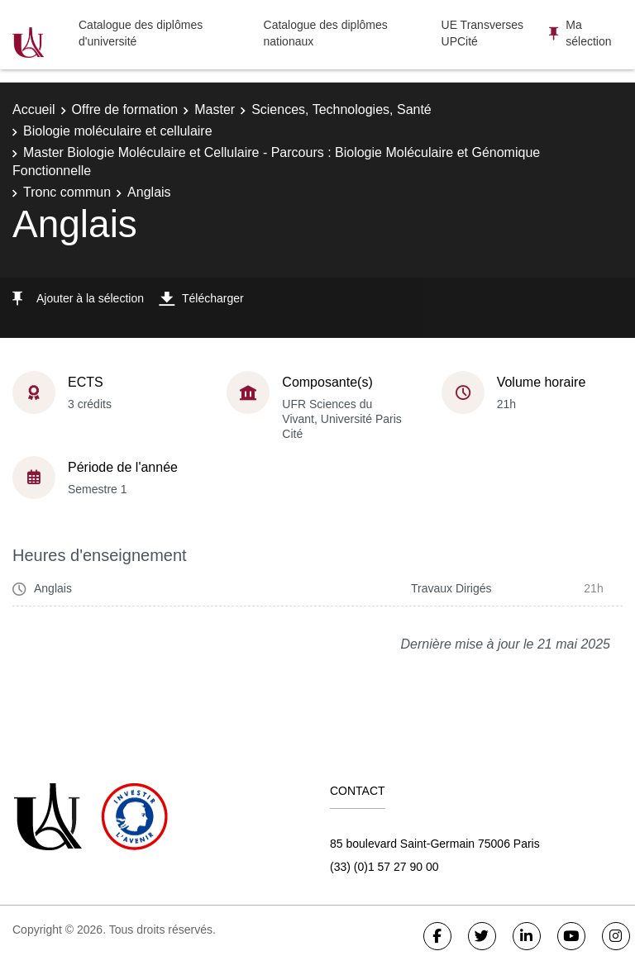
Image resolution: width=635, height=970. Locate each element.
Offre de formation (125, 109)
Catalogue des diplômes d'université (141, 33)
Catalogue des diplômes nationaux (326, 33)
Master (214, 109)
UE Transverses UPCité (483, 33)
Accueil (33, 109)
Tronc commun (67, 192)
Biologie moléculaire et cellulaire (117, 131)
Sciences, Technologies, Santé (341, 109)
